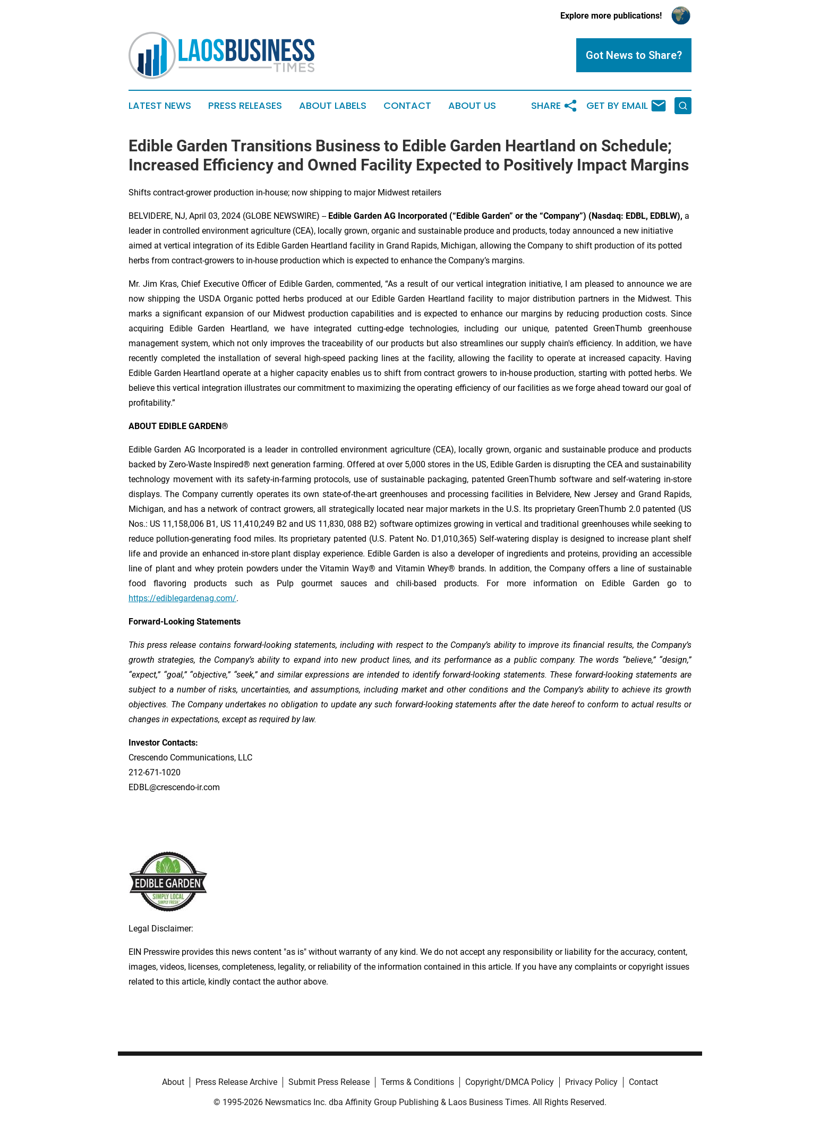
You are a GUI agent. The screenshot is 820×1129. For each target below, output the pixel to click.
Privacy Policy (591, 1082)
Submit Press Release (329, 1082)
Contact (407, 106)
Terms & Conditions (417, 1082)
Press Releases (245, 106)
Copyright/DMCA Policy (509, 1082)
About (173, 1082)
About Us (472, 106)
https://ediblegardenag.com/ (182, 598)
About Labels (332, 106)
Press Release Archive (236, 1082)
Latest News (160, 106)
